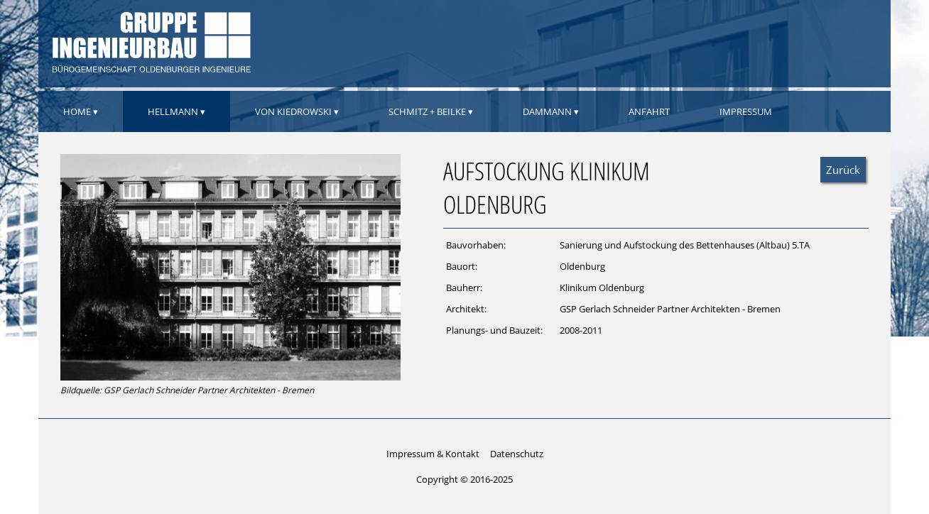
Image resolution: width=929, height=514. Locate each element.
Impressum (745, 111)
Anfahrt (649, 111)
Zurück (843, 170)
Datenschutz (516, 453)
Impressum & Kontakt (432, 453)
